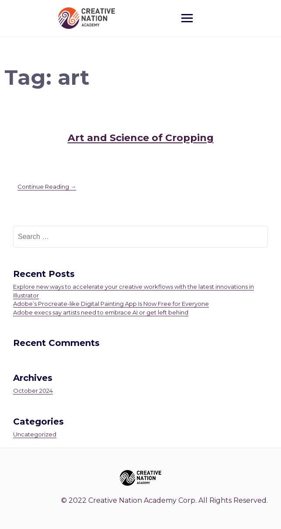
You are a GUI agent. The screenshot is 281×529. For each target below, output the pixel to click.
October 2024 (33, 390)
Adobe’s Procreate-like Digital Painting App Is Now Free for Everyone (111, 303)
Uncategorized (34, 434)
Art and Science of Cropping (141, 138)
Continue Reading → (46, 186)
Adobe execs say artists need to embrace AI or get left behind (100, 312)
